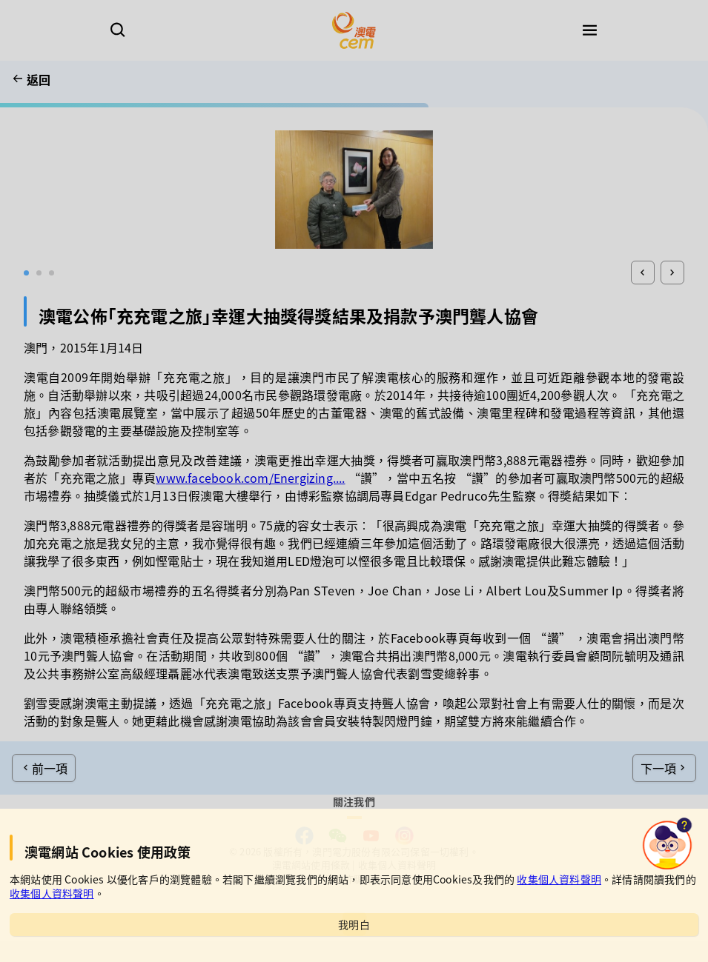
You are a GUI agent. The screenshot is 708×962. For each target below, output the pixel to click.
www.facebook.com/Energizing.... (250, 478)
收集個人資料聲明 (559, 879)
